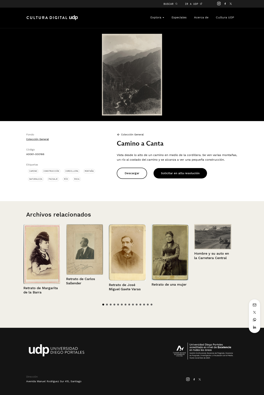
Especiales (179, 17)
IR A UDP (193, 3)
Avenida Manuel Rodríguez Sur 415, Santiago (54, 381)
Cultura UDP (225, 17)
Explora (157, 17)
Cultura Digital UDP (52, 19)
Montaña (89, 171)
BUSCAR (170, 3)
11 (140, 304)
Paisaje (53, 179)
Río (66, 179)
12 (144, 304)
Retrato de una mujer (169, 284)
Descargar (132, 173)
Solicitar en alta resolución (180, 173)
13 (148, 304)
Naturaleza (35, 179)
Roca (76, 179)
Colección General (37, 139)
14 (151, 304)
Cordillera (71, 171)
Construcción (51, 171)
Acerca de (201, 17)
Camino (33, 171)
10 (137, 304)
